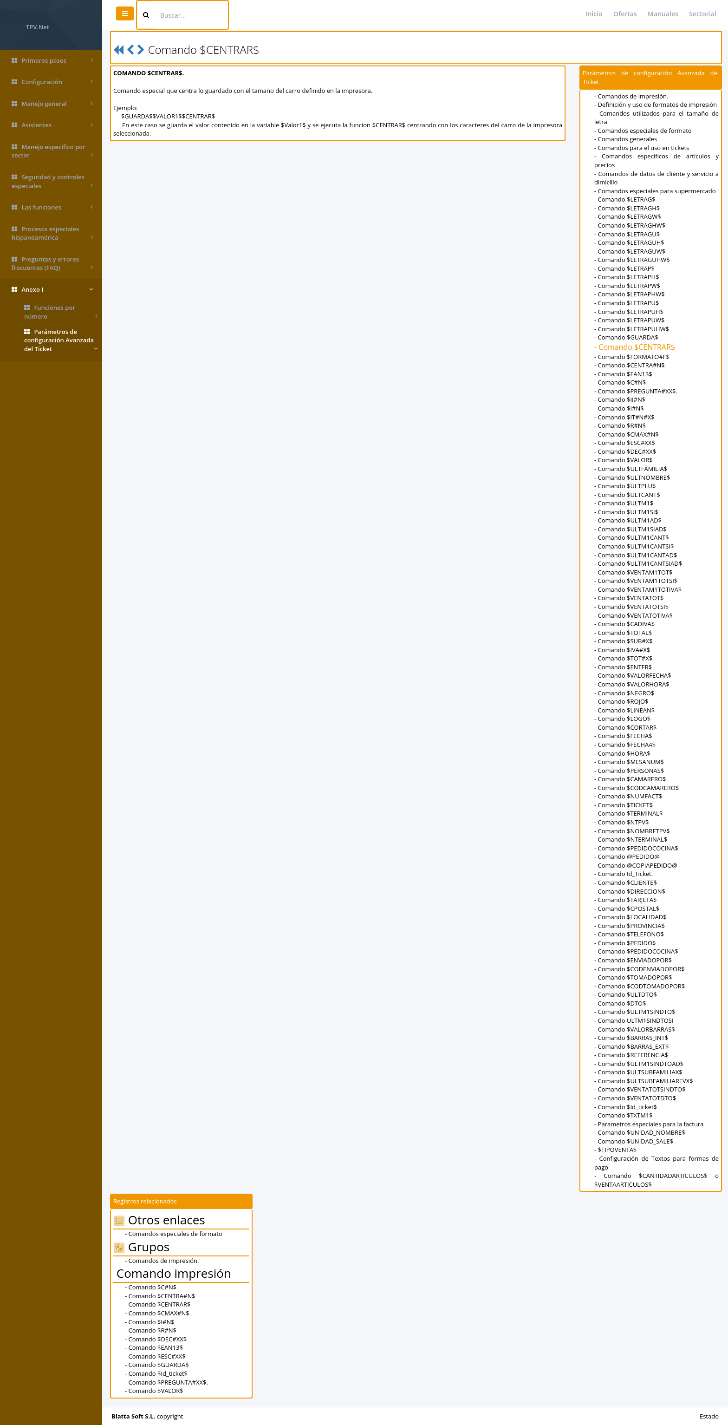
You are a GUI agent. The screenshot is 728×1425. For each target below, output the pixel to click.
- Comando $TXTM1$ (623, 1115)
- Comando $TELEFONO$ (629, 934)
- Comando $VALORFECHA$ (632, 675)
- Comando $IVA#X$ (622, 650)
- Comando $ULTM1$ (623, 503)
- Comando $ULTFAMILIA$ (630, 468)
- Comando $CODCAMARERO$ (636, 788)
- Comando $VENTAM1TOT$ (633, 572)
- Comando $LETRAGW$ (627, 216)
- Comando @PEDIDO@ (627, 856)
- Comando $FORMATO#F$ (632, 357)
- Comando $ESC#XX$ (624, 442)
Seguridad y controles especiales (52, 181)
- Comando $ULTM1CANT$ (631, 537)
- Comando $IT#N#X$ (624, 417)
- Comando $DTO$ (620, 1003)
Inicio (593, 13)
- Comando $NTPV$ (621, 822)
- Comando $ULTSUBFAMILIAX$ (638, 1072)
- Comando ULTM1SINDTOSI (634, 1020)
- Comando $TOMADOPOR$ (633, 977)
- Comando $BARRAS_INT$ (631, 1037)
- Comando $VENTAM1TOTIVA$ (638, 589)
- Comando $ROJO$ (621, 701)
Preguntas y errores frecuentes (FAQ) (52, 263)
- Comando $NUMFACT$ (628, 796)
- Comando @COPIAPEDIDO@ (635, 865)
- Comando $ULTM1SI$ (626, 512)
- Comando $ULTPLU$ (625, 486)
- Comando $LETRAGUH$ (629, 242)
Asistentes (52, 125)
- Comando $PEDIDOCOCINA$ (636, 848)
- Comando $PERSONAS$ (629, 770)
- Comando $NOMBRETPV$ (632, 831)
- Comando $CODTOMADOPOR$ (639, 986)
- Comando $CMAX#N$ (626, 434)
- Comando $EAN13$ (623, 374)
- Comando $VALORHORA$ (632, 684)
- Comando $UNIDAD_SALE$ (633, 1141)
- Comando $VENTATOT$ (628, 598)
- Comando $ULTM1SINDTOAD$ (638, 1063)
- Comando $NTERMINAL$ (630, 839)
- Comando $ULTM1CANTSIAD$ (638, 563)
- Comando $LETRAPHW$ (629, 294)
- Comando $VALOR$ (623, 460)
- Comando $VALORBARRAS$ (634, 1029)
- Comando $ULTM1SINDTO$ (635, 1011)
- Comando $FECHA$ (623, 736)
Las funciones (52, 207)
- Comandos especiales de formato (643, 130)
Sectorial (702, 13)
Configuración (52, 82)
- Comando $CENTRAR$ (634, 347)
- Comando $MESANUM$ (629, 762)
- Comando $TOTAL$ (623, 632)
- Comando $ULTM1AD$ (628, 520)
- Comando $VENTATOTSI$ (631, 606)
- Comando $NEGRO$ (624, 693)
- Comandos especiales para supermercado (654, 191)
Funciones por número (61, 311)
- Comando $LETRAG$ (625, 199)
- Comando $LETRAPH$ (626, 277)
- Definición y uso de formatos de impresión (655, 104)
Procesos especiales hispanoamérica (52, 233)
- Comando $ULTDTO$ (625, 994)
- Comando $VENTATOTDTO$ (635, 1098)
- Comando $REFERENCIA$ (631, 1055)
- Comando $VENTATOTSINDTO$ (640, 1089)
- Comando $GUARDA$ (626, 337)
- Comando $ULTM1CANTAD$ (635, 555)
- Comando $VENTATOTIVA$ (633, 615)
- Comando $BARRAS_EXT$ (631, 1046)
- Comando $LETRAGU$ (627, 234)
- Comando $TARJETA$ (625, 900)
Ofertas (625, 13)
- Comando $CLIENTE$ (625, 882)
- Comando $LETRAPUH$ (628, 311)
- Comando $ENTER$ (623, 667)
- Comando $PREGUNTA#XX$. (635, 391)
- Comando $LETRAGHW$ (629, 225)
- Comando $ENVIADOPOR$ (633, 960)
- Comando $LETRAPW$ (627, 285)
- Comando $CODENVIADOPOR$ (639, 969)
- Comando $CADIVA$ (624, 624)
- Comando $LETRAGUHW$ (632, 259)
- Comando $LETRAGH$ (627, 208)
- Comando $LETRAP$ (624, 268)
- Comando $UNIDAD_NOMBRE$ (639, 1132)
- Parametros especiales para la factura (648, 1124)
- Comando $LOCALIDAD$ (630, 917)
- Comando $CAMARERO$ (630, 779)
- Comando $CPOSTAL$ (626, 908)
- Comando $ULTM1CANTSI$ (634, 546)
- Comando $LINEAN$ (624, 710)
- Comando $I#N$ (619, 408)
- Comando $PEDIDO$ (625, 943)
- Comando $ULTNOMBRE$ (632, 477)
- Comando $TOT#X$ (623, 658)
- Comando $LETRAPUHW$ (631, 329)
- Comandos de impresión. (631, 96)
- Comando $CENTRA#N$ (629, 365)
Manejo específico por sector (52, 151)
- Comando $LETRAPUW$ (629, 320)
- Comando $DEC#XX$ (625, 451)
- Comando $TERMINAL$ (628, 813)
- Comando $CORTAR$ (625, 727)
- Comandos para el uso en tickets (641, 148)
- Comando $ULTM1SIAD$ (630, 529)
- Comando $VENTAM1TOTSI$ (635, 580)
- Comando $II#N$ (619, 399)
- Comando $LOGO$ (622, 718)
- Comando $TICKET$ (623, 805)
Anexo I (52, 289)
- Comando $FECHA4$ (625, 744)
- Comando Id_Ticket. (623, 873)
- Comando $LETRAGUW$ (629, 251)
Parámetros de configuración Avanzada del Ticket (61, 340)
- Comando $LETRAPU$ (626, 303)
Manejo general (52, 103)
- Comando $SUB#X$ (623, 641)
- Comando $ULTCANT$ (627, 494)
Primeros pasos (52, 60)
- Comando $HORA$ (622, 753)
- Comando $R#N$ (620, 425)
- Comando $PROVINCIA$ (629, 926)
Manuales (663, 13)
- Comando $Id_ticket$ (625, 1107)
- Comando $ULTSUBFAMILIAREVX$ (643, 1081)
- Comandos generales (625, 139)
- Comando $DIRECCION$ (629, 891)
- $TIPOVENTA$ (615, 1149)
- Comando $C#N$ (620, 382)
